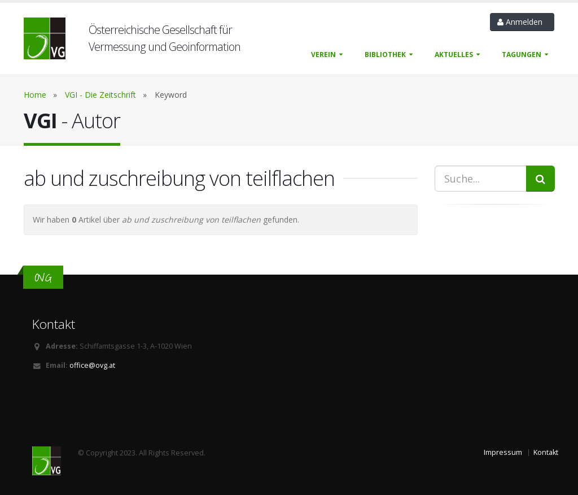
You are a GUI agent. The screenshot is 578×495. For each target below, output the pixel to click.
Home (35, 94)
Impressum (503, 452)
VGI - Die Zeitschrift (100, 94)
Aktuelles (454, 54)
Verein (323, 54)
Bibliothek (385, 54)
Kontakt (545, 452)
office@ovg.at (92, 365)
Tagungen (521, 54)
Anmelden (522, 21)
